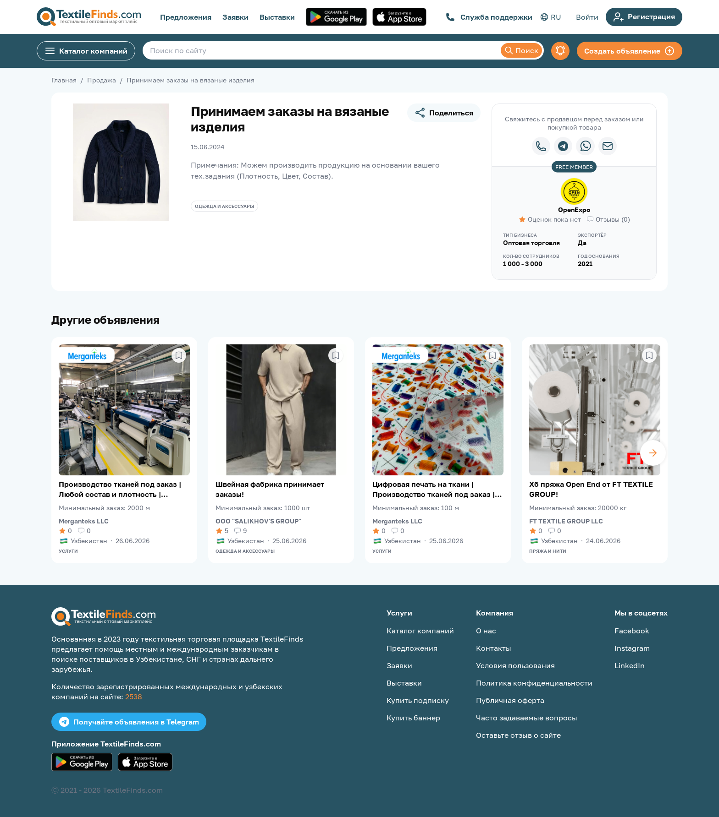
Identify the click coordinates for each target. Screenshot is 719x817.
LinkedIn (629, 665)
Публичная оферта (510, 700)
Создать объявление (629, 50)
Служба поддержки (489, 17)
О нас (486, 630)
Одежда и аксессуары (224, 206)
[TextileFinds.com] (89, 17)
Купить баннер (413, 717)
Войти (587, 17)
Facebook (631, 630)
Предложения (185, 17)
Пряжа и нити (547, 551)
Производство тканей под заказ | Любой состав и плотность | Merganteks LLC (120, 489)
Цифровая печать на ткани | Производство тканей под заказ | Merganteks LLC (433, 489)
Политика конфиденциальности (534, 682)
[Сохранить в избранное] (178, 355)
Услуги (68, 551)
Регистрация (644, 16)
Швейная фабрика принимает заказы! (270, 489)
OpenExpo (574, 209)
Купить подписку (418, 700)
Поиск (521, 50)
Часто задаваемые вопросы (526, 717)
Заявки (235, 17)
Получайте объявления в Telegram (129, 721)
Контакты (493, 648)
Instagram (632, 648)
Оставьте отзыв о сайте (518, 735)
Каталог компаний (85, 50)
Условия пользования (515, 665)
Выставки (277, 17)
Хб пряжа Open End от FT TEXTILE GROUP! (591, 489)
